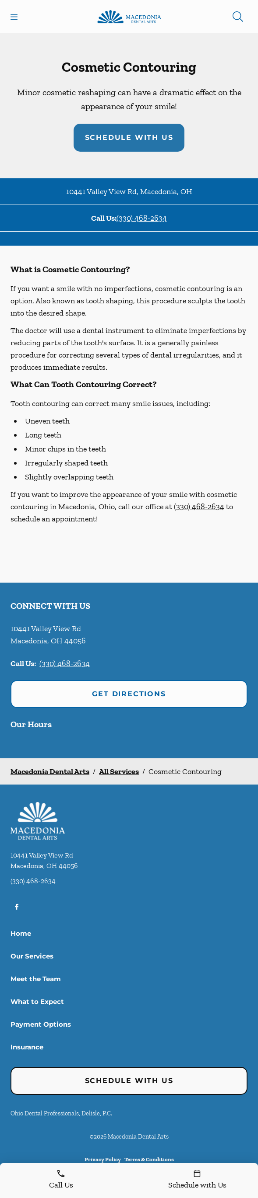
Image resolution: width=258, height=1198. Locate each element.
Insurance (27, 1047)
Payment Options (41, 1024)
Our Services (32, 956)
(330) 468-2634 (142, 218)
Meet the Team (36, 979)
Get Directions (129, 694)
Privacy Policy (103, 1159)
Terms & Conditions (149, 1159)
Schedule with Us (129, 137)
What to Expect (37, 1001)
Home (21, 933)
